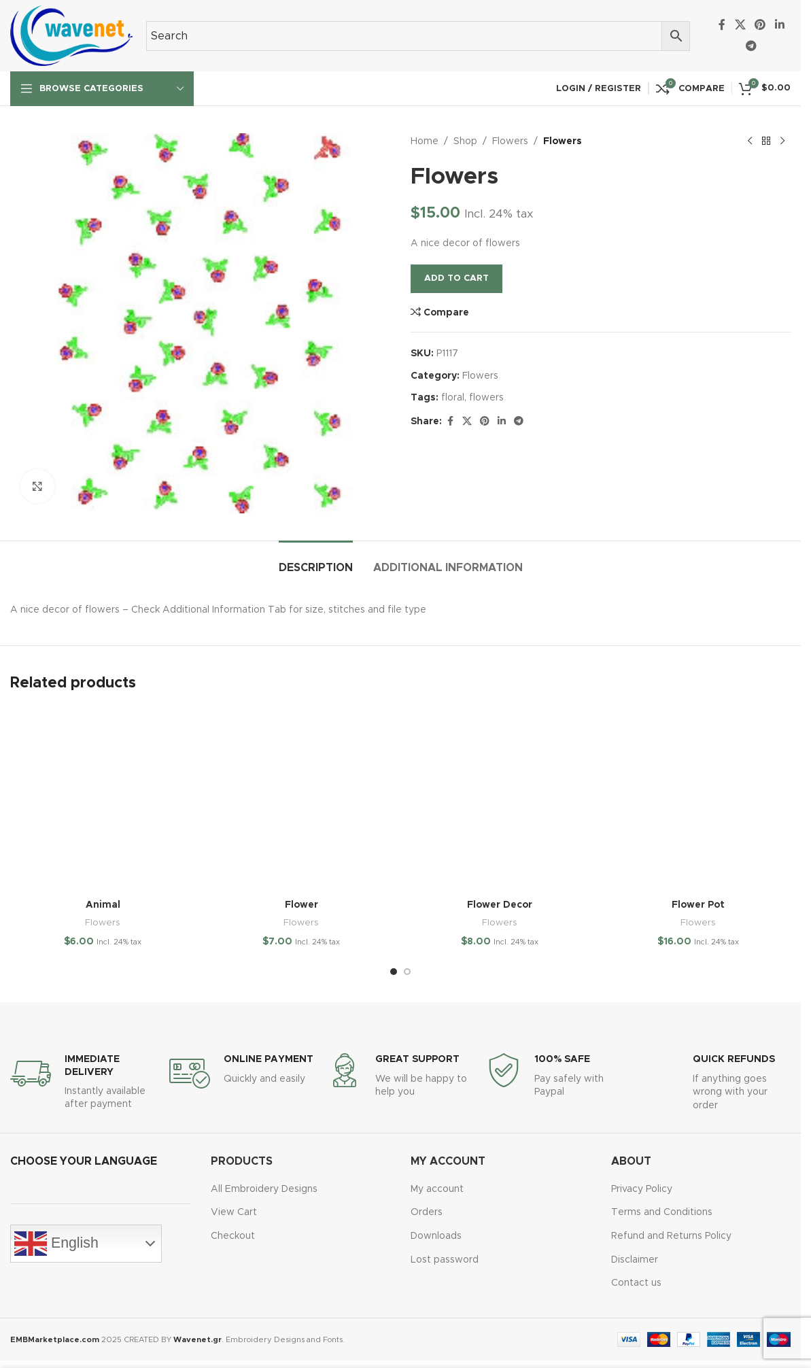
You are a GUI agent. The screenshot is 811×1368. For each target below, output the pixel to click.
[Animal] (102, 799)
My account (437, 1189)
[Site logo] (71, 35)
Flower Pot (698, 905)
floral (452, 398)
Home (424, 141)
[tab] (316, 561)
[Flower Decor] (499, 799)
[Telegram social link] (751, 46)
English (56, 1243)
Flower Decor (499, 905)
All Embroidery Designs (264, 1189)
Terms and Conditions (661, 1212)
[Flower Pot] (698, 799)
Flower (301, 905)
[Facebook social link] (722, 24)
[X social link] (740, 24)
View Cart (234, 1212)
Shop (465, 141)
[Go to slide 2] (407, 971)
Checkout (233, 1236)
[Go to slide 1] (393, 971)
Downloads (436, 1236)
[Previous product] (750, 141)
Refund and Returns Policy (671, 1236)
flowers (486, 398)
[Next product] (782, 141)
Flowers (510, 141)
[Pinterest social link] (760, 24)
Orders (427, 1212)
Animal (103, 905)
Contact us (636, 1283)
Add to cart (456, 278)
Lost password (445, 1260)
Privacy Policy (641, 1189)
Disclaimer (634, 1260)
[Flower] (301, 799)
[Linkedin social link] (779, 24)
